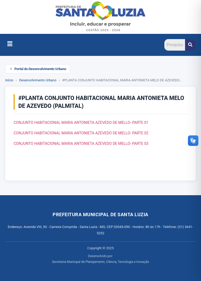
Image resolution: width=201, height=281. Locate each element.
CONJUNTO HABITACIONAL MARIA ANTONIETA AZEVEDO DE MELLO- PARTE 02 (81, 133)
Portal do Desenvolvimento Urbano (37, 69)
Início (9, 80)
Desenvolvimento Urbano (37, 80)
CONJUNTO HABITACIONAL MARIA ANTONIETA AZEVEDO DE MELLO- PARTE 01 (81, 122)
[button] (9, 44)
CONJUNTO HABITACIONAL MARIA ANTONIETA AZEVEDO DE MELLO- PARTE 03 (81, 143)
